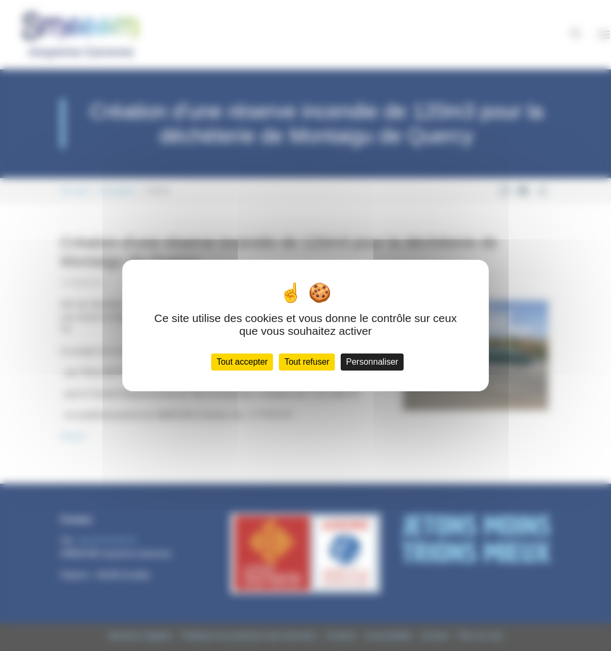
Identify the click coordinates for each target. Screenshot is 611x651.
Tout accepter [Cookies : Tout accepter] (242, 361)
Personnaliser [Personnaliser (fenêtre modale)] (372, 361)
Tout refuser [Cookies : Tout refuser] (306, 361)
